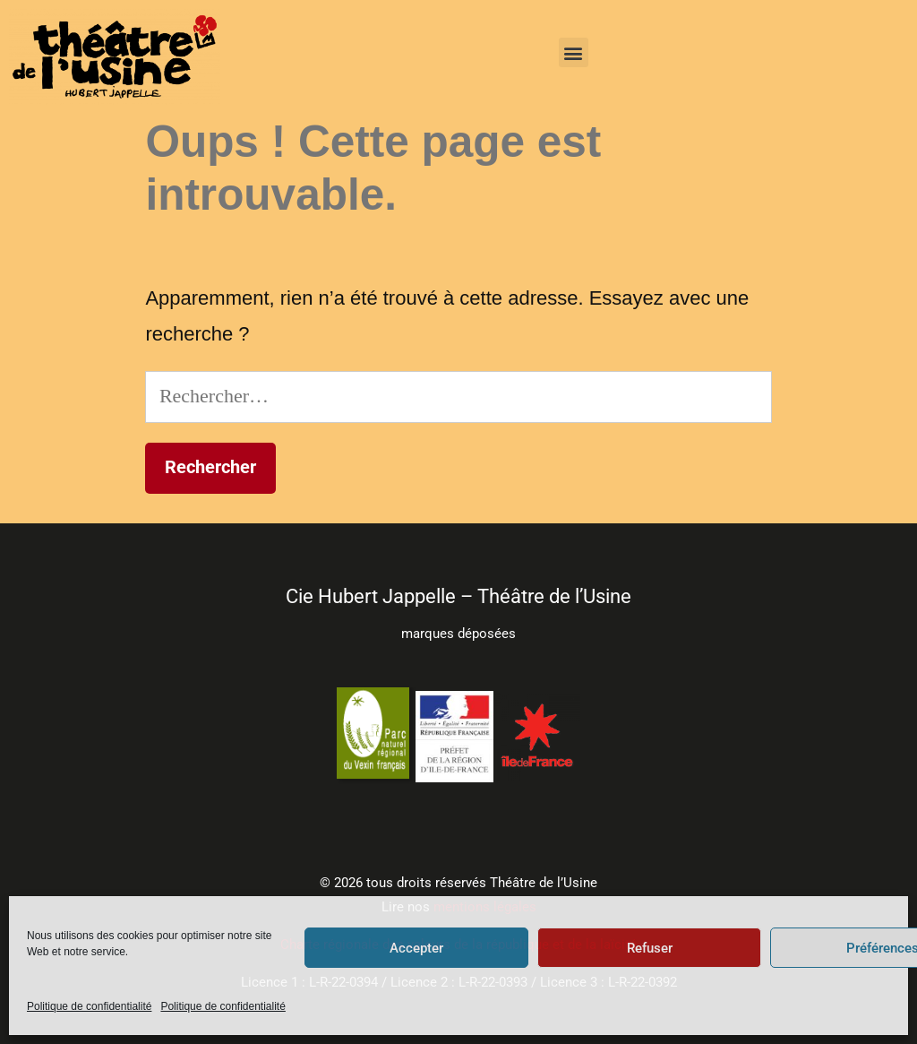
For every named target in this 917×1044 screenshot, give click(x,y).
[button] (573, 52)
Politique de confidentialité (89, 1006)
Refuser (650, 948)
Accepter (416, 948)
